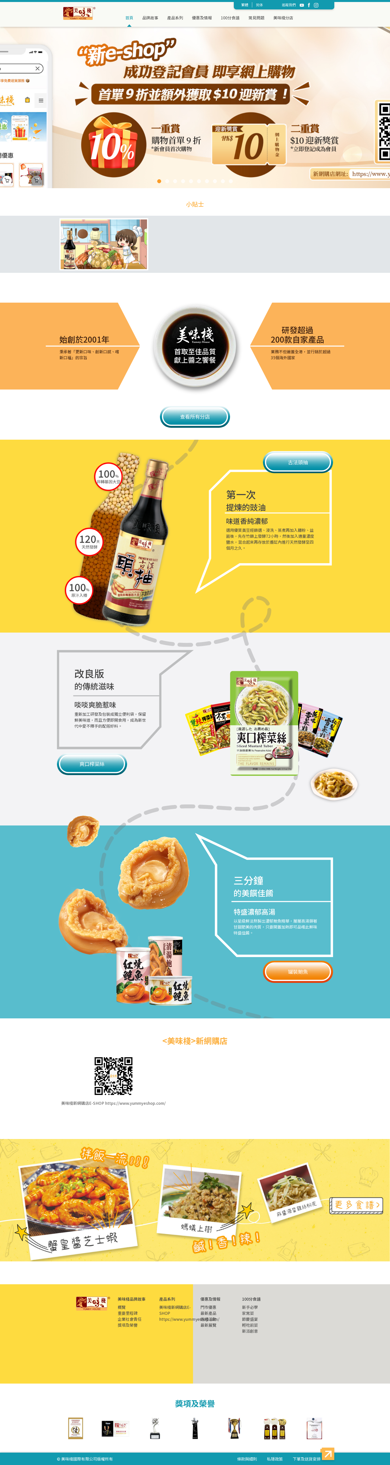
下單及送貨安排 (307, 1459)
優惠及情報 (202, 18)
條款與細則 (247, 1459)
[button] (159, 181)
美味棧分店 (283, 18)
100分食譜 (230, 18)
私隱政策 (275, 1459)
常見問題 (256, 18)
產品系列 (175, 18)
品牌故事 (150, 18)
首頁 (129, 18)
